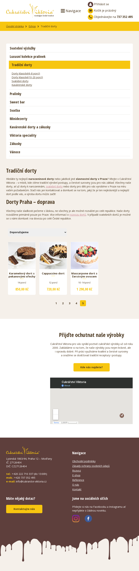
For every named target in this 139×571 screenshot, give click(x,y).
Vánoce (15, 151)
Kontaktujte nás (24, 509)
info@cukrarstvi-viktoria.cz (31, 481)
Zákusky (16, 143)
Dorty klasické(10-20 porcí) (27, 77)
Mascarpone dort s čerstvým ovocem (84, 275)
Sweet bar (17, 102)
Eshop (32, 26)
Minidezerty (18, 118)
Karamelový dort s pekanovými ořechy (22, 275)
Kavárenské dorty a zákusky (30, 127)
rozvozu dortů (78, 214)
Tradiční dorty (22, 64)
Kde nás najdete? (91, 367)
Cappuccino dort (53, 273)
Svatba (15, 110)
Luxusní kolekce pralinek (27, 56)
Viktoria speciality (23, 135)
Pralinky (15, 93)
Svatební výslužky (22, 48)
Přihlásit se (98, 4)
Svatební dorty (20, 81)
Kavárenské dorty (22, 85)
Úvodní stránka (15, 26)
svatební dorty (54, 186)
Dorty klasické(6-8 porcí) (26, 73)
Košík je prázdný (102, 10)
